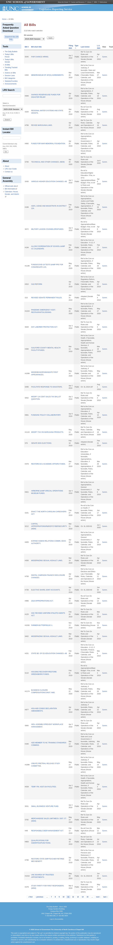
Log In (52, 919)
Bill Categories (10, 78)
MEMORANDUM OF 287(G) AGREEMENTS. (47, 75)
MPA (95, 2)
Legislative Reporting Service (55, 9)
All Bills (7, 65)
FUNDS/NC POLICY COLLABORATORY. (46, 415)
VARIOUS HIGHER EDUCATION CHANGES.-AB (49, 181)
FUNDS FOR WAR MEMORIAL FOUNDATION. (48, 144)
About (7, 166)
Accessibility (59, 919)
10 (63, 897)
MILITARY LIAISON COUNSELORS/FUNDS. (47, 229)
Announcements (11, 84)
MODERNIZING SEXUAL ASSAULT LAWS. (47, 560)
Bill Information (11, 189)
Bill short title (36, 47)
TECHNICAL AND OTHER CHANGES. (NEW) (48, 162)
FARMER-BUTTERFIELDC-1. (42, 625)
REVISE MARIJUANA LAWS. (41, 125)
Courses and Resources (78, 2)
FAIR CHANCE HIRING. (40, 57)
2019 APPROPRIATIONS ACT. (42, 601)
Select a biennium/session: (9, 104)
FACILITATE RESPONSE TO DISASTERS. (46, 387)
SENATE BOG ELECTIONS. (41, 443)
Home (4, 19)
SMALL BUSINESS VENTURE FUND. (45, 806)
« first (30, 897)
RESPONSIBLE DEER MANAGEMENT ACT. (47, 831)
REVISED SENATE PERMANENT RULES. (46, 298)
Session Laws (10, 75)
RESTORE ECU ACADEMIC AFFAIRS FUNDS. (48, 464)
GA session (28, 35)
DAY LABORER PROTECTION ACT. (44, 327)
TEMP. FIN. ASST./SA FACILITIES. (43, 787)
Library (89, 2)
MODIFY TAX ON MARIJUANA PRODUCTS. (47, 432)
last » (105, 897)
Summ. (104, 57)
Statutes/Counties (11, 81)
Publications (103, 2)
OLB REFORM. (36, 284)
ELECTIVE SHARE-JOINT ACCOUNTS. (45, 590)
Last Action (85, 47)
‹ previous (39, 897)
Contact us (8, 172)
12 (73, 897)
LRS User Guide (11, 169)
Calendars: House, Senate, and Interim (12, 194)
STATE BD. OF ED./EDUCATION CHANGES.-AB (49, 653)
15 (87, 897)
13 (78, 897)
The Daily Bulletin (11, 52)
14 (83, 897)
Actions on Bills (10, 73)
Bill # (27, 47)
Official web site (11, 186)
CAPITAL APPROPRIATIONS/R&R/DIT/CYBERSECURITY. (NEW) (49, 526)
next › (98, 897)
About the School (63, 2)
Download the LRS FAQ (12, 38)
